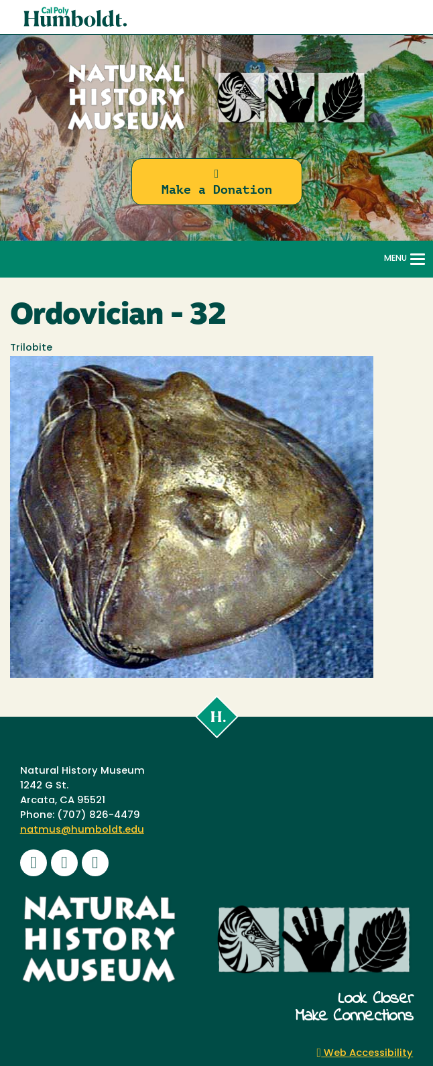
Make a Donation (217, 182)
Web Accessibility (365, 1054)
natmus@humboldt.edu (82, 830)
